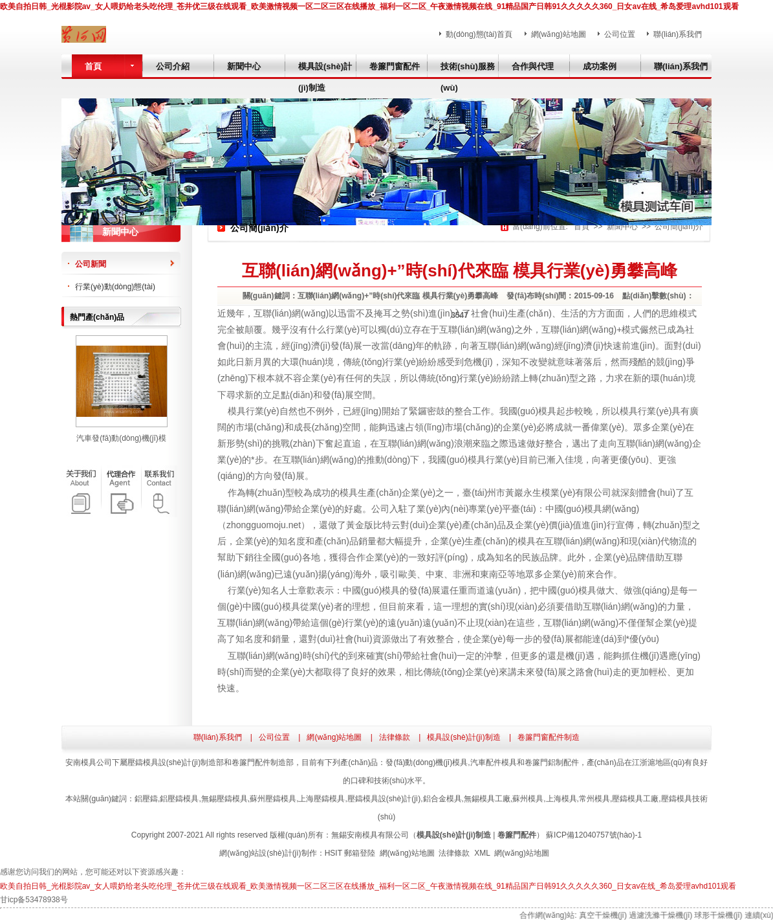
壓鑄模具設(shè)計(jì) (383, 798)
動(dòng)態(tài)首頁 (479, 34)
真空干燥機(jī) (607, 915)
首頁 (581, 226)
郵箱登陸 (359, 853)
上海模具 (561, 798)
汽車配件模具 (493, 762)
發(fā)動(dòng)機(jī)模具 (427, 762)
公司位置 (619, 34)
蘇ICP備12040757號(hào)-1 (594, 835)
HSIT (333, 853)
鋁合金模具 (442, 798)
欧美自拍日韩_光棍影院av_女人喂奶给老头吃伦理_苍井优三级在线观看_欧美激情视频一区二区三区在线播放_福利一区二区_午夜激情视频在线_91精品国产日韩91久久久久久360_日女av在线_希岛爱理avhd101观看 (369, 6)
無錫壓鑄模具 (224, 798)
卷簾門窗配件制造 (548, 737)
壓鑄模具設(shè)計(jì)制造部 (175, 762)
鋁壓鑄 (146, 798)
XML (482, 853)
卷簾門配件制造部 (263, 762)
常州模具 (594, 798)
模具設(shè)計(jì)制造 (463, 737)
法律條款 (394, 737)
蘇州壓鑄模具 (273, 798)
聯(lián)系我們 (677, 34)
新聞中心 (622, 226)
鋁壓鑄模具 (179, 798)
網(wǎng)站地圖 (558, 34)
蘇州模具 (527, 798)
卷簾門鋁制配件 (552, 762)
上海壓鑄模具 (321, 798)
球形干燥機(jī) (723, 915)
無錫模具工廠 (487, 798)
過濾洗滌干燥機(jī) (665, 915)
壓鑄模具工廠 (635, 798)
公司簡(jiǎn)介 (679, 226)
